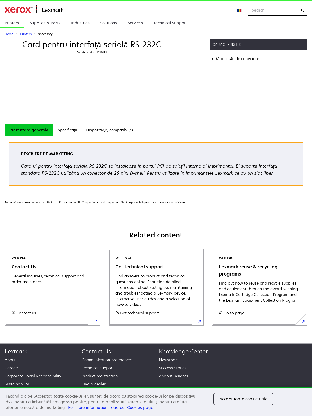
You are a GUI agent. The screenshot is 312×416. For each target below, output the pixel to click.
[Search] (302, 10)
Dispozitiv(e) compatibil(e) (109, 130)
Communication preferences (107, 359)
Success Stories (172, 368)
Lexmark (16, 351)
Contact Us (96, 351)
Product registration (100, 376)
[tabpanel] (156, 165)
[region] (156, 401)
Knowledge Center (183, 351)
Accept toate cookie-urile (243, 399)
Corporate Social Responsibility (33, 376)
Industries (80, 23)
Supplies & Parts (45, 23)
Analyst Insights (173, 376)
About (10, 359)
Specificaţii (67, 130)
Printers (12, 23)
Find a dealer (94, 384)
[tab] (29, 130)
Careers (12, 368)
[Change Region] (239, 10)
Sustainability (17, 384)
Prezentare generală (28, 130)
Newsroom (169, 359)
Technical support (98, 368)
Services (135, 23)
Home (34, 9)
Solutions (108, 23)
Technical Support (170, 23)
